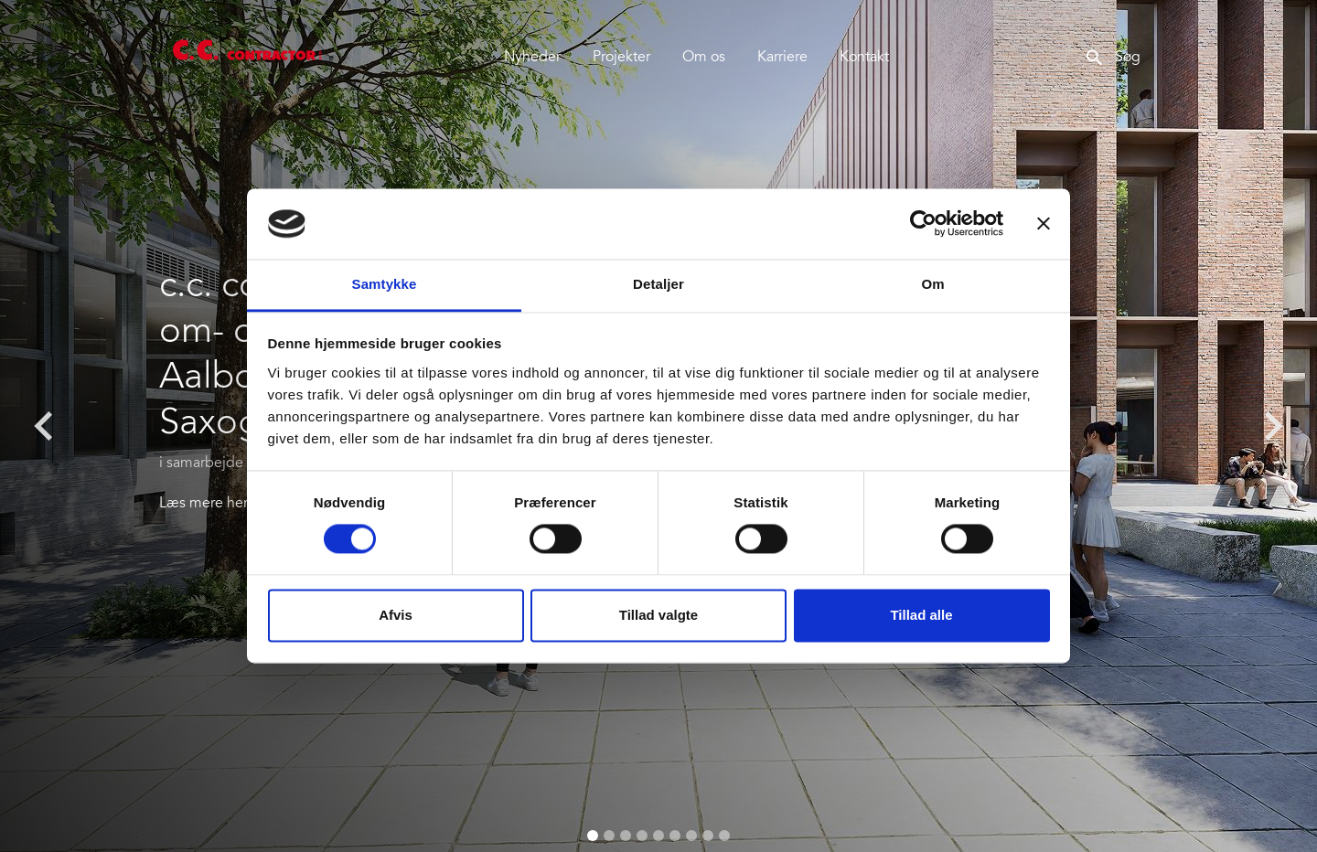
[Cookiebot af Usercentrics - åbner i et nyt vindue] (923, 224)
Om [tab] (932, 284)
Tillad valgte (658, 615)
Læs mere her (203, 503)
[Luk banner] (1043, 224)
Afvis (395, 615)
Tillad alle (921, 615)
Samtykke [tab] (384, 284)
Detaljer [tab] (658, 284)
